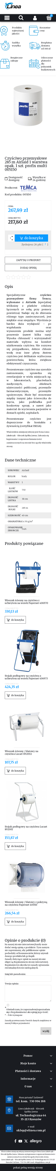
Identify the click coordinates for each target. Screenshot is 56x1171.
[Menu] (7, 17)
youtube (20, 1141)
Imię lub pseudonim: (15, 974)
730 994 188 (37, 1101)
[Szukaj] (21, 17)
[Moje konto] (35, 17)
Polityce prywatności (20, 1023)
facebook (15, 1141)
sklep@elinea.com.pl (42, 1162)
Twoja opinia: (12, 983)
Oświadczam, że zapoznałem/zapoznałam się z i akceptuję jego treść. (28, 1011)
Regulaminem (21, 962)
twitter (26, 1141)
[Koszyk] (49, 17)
